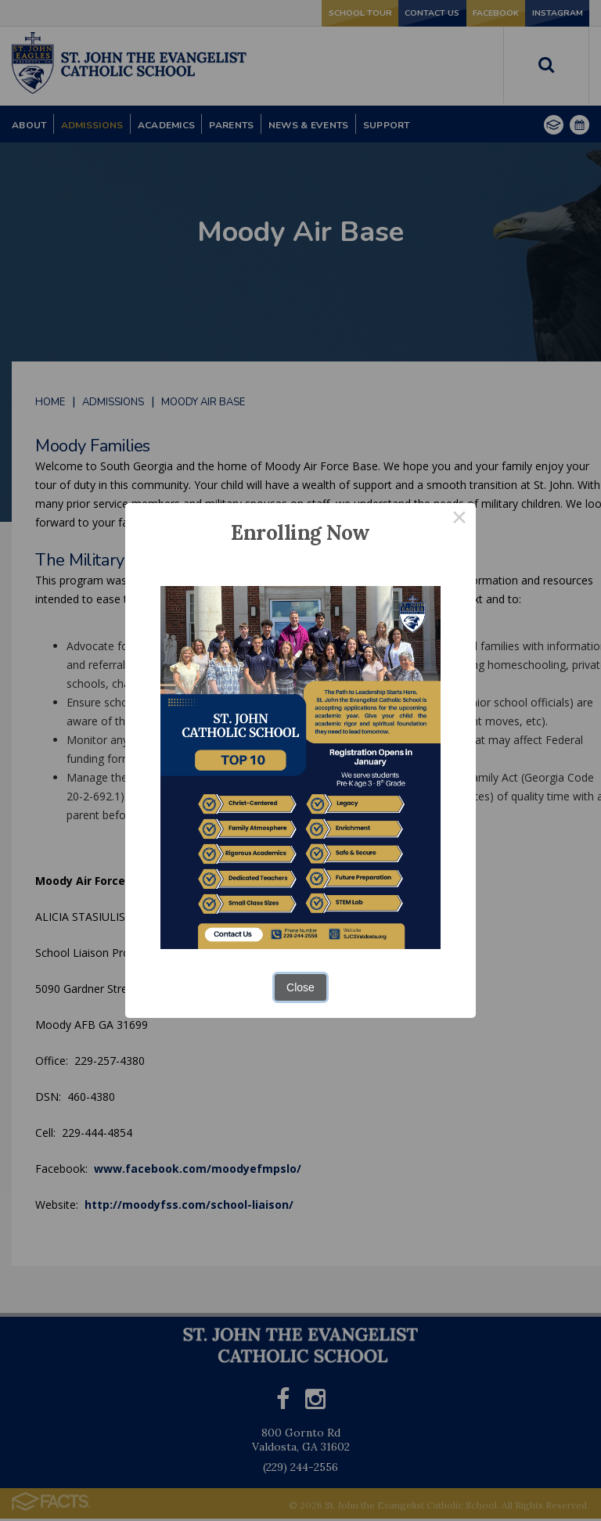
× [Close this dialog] (459, 519)
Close (300, 987)
